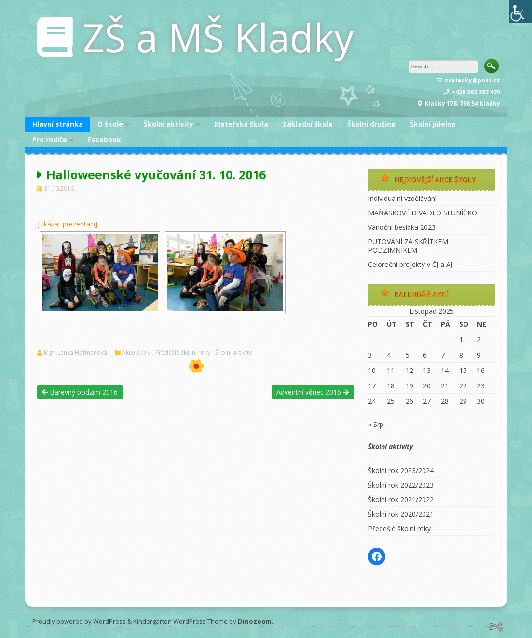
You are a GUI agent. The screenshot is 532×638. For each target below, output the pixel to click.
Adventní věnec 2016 (312, 392)
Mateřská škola (241, 124)
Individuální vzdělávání (402, 198)
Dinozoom (255, 621)
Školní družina (371, 124)
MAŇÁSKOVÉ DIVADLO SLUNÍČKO (422, 212)
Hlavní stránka (57, 124)
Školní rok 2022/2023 (401, 485)
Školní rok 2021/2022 (401, 499)
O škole (110, 124)
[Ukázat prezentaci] (67, 223)
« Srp (375, 424)
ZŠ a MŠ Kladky (218, 37)
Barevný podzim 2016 (80, 392)
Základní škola (308, 124)
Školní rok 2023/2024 (401, 470)
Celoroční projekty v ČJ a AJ (410, 264)
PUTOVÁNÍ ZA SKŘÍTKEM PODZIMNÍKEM (408, 245)
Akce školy (136, 352)
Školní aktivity (168, 124)
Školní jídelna (433, 124)
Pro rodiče (49, 139)
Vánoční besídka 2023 (402, 227)
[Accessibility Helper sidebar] (520, 11)
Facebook (104, 139)
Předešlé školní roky (182, 352)
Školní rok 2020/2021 (401, 513)
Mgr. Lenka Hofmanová (75, 352)
